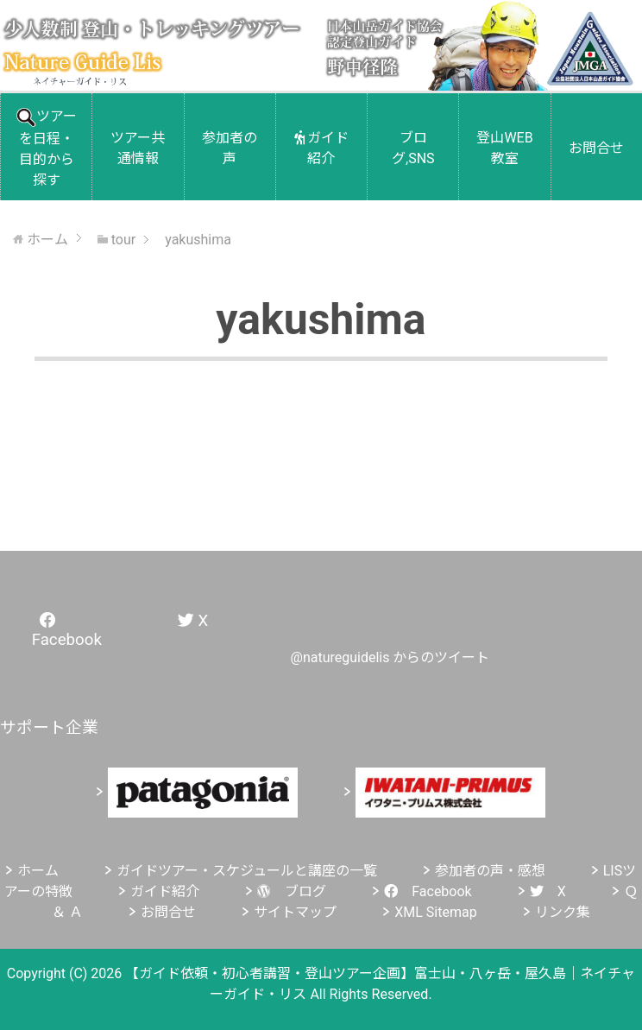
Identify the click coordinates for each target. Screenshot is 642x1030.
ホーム (38, 871)
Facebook (427, 891)
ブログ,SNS (413, 148)
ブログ (291, 891)
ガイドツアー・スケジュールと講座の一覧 (246, 871)
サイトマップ (295, 912)
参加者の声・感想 (490, 871)
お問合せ (596, 148)
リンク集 (562, 912)
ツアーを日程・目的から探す (46, 148)
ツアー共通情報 (137, 148)
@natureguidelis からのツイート (390, 657)
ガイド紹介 (321, 148)
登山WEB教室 (504, 148)
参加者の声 (229, 148)
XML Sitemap (435, 912)
